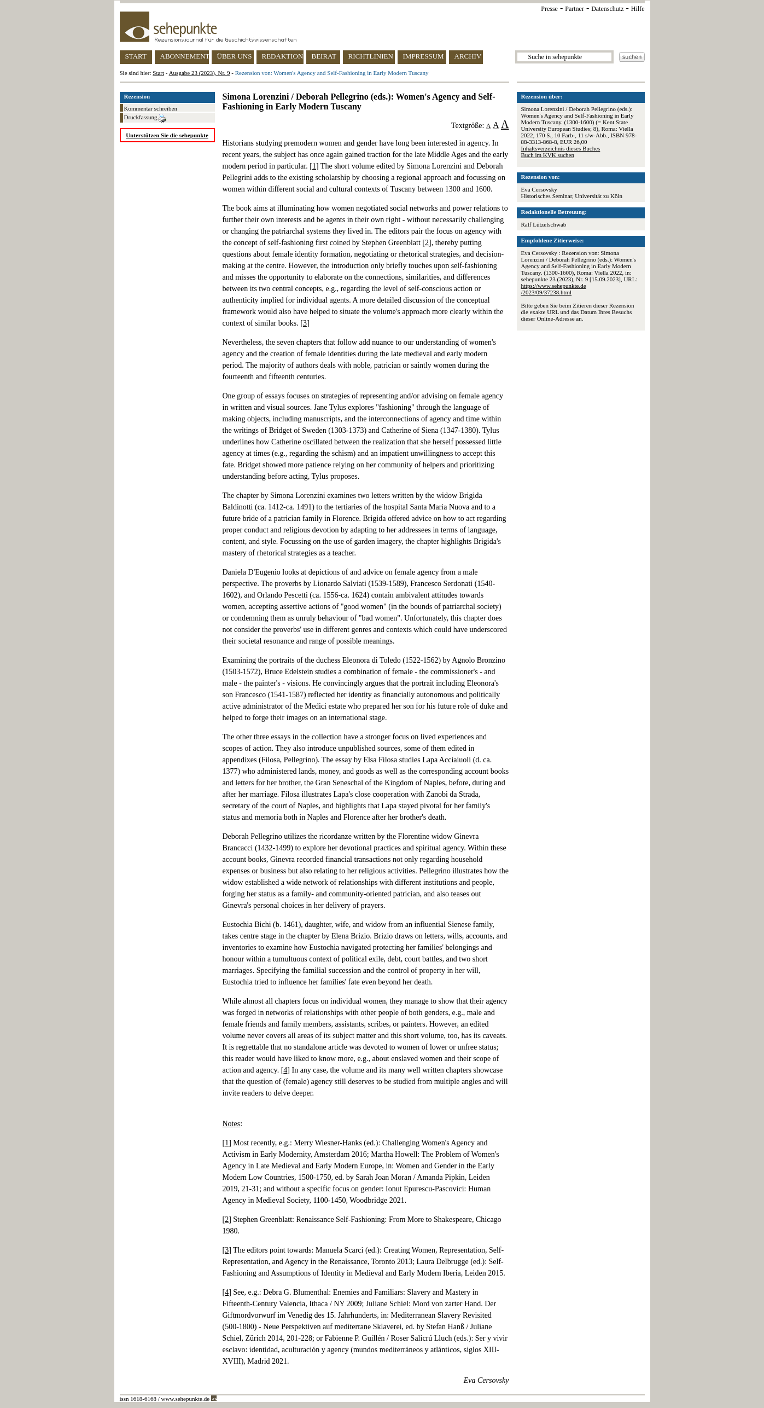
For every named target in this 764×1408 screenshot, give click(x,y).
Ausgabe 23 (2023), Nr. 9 (199, 72)
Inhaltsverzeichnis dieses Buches (560, 148)
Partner (574, 9)
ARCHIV (468, 56)
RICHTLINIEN (370, 56)
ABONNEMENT (184, 56)
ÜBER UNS (234, 56)
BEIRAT (324, 56)
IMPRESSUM (423, 56)
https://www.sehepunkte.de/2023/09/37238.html (553, 288)
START (136, 56)
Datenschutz (607, 9)
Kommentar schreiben (150, 108)
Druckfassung (145, 118)
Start (158, 72)
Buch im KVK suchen (547, 155)
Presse (549, 9)
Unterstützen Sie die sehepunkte (167, 135)
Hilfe (638, 9)
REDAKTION (283, 56)
